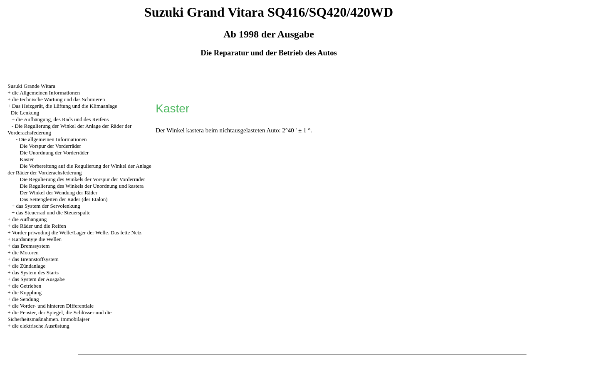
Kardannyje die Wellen (37, 239)
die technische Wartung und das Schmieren (58, 99)
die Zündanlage (29, 266)
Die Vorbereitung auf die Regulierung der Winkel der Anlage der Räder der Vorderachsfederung (79, 169)
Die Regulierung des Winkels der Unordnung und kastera (82, 186)
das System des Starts (35, 272)
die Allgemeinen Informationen (46, 93)
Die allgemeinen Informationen (53, 139)
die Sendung (25, 299)
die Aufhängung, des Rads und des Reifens (62, 119)
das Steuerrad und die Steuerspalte (53, 212)
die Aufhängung (29, 219)
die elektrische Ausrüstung (40, 326)
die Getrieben (26, 286)
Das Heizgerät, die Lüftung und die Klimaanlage (64, 106)
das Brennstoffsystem (35, 259)
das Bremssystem (31, 246)
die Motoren (25, 252)
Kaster (27, 159)
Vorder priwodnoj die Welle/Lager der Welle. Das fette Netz (77, 232)
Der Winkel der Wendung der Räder (58, 192)
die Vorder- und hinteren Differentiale (53, 306)
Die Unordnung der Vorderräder (54, 152)
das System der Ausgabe (38, 279)
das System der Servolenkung (48, 206)
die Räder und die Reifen (39, 226)
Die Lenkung (25, 112)
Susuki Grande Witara (31, 86)
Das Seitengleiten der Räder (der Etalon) (63, 199)
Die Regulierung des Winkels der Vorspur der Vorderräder (82, 179)
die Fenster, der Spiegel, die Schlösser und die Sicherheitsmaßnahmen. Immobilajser (59, 315)
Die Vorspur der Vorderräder (50, 146)
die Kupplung (27, 292)
